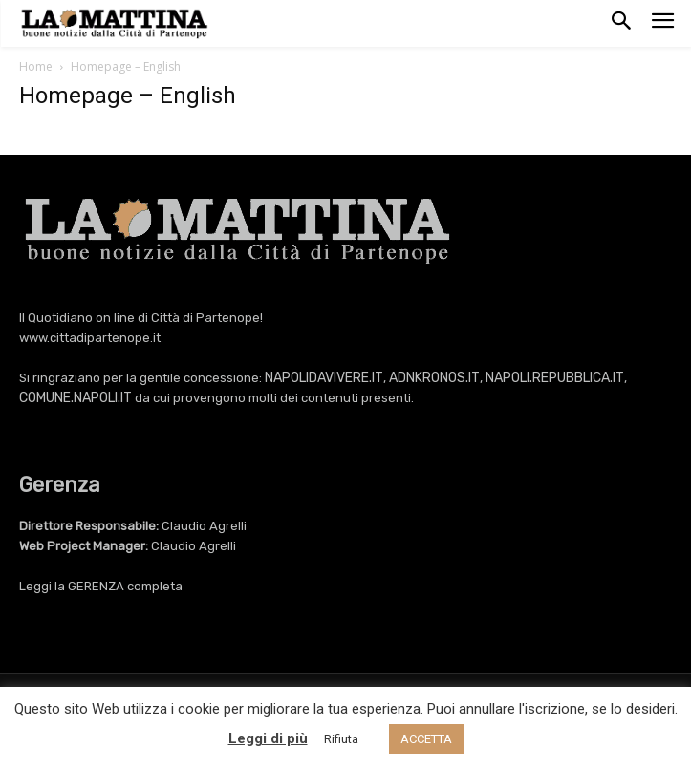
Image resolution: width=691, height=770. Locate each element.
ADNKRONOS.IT (434, 378)
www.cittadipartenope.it (90, 338)
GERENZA (96, 586)
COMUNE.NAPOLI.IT (75, 398)
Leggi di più (268, 738)
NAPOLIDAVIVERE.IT (324, 378)
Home (36, 66)
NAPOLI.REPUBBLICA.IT (555, 378)
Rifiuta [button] (341, 739)
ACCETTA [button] (426, 739)
